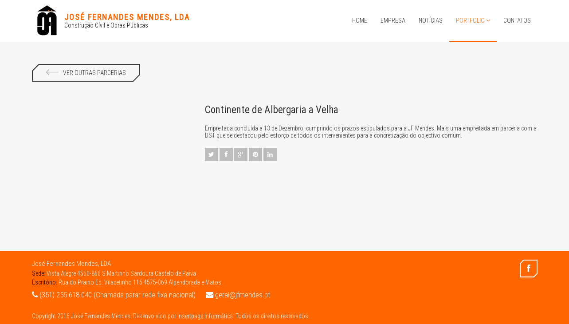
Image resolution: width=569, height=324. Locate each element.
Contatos (517, 20)
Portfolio (473, 20)
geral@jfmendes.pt (238, 294)
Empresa (393, 20)
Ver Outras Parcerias (86, 72)
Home (359, 20)
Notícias (431, 20)
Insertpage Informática (205, 316)
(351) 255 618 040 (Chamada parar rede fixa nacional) (114, 294)
